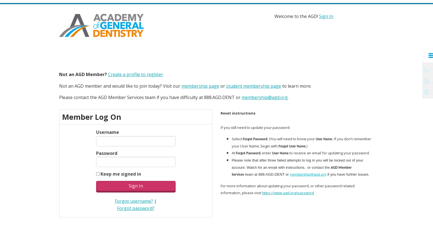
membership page (200, 85)
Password (106, 152)
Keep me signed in (121, 173)
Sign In (326, 16)
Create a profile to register (135, 74)
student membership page (253, 85)
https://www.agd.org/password (288, 192)
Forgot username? (134, 200)
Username (107, 132)
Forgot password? (135, 207)
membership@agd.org (265, 97)
